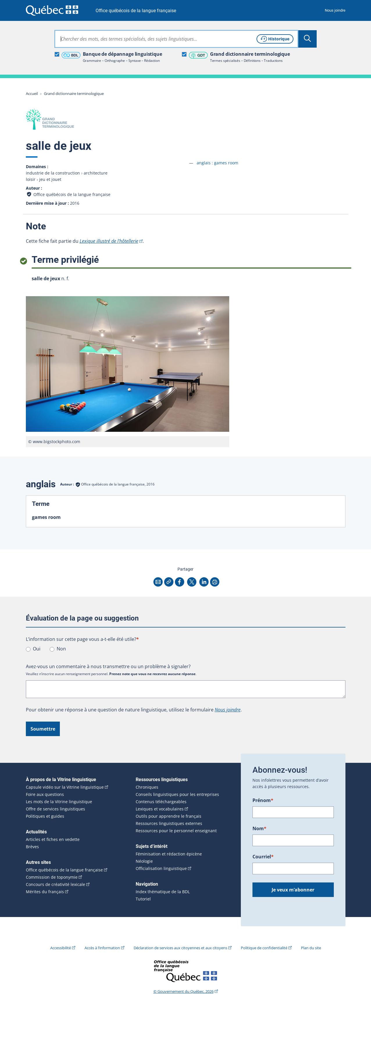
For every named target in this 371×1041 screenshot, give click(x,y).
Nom (259, 828)
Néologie (144, 861)
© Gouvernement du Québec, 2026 (183, 991)
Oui (36, 649)
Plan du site (311, 947)
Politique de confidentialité (264, 947)
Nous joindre (335, 10)
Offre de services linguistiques (55, 809)
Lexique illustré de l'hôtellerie (109, 241)
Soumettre (43, 729)
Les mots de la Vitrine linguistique (59, 801)
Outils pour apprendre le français (168, 816)
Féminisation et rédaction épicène (169, 854)
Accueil (32, 93)
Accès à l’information (102, 947)
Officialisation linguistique (161, 868)
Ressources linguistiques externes (169, 823)
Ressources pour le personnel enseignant (176, 830)
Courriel (263, 856)
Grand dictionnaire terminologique (74, 93)
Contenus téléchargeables (161, 801)
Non (61, 649)
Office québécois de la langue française (136, 10)
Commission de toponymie (52, 877)
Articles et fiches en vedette (53, 839)
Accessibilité (60, 947)
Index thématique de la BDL (163, 891)
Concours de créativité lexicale (55, 884)
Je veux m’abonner (293, 890)
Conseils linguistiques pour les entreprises (177, 794)
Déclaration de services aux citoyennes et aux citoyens (180, 947)
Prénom (262, 800)
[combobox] (176, 39)
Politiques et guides (45, 816)
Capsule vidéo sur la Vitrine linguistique (65, 787)
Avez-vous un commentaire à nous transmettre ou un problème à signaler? (108, 666)
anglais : (217, 163)
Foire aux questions (45, 794)
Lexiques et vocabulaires (160, 809)
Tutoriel (143, 899)
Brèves (32, 846)
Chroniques (147, 787)
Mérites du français (45, 891)
